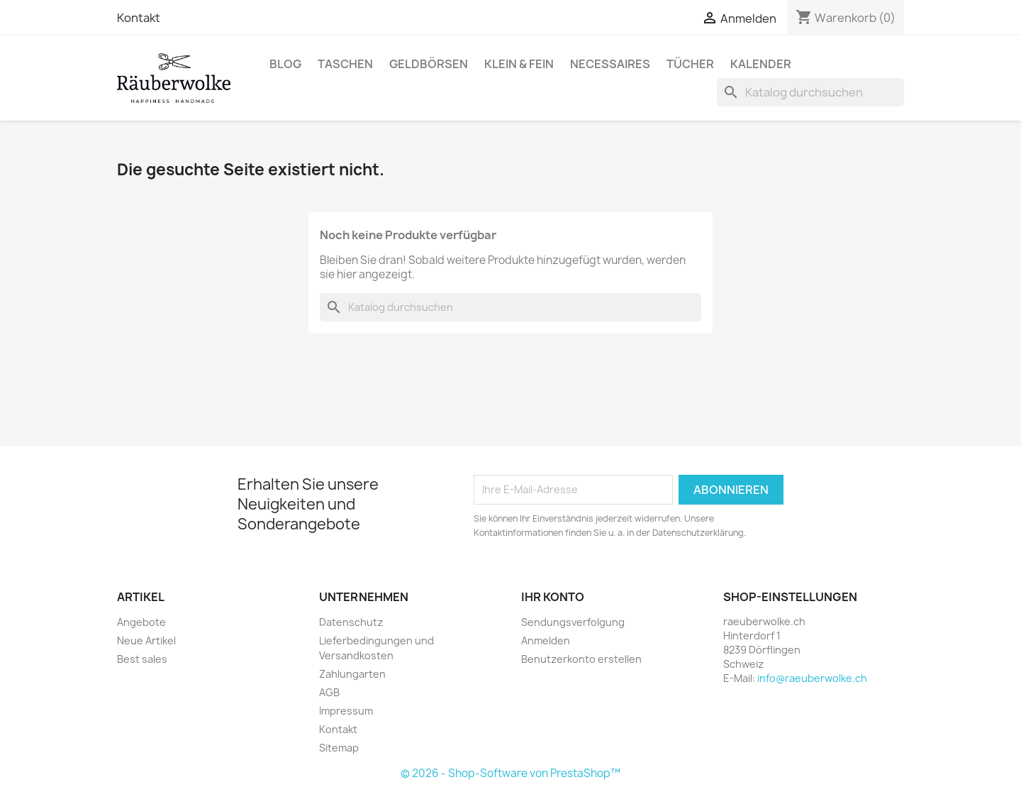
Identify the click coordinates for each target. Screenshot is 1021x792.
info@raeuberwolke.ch (812, 678)
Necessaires (610, 64)
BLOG (285, 64)
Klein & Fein (519, 64)
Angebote (141, 622)
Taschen (345, 64)
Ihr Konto (552, 597)
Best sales (142, 659)
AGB (329, 692)
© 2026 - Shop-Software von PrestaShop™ (510, 773)
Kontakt (138, 18)
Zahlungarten (352, 674)
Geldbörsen (428, 64)
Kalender (760, 64)
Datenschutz (351, 622)
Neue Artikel (146, 640)
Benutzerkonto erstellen (581, 659)
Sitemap (339, 747)
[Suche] (810, 92)
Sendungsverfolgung (573, 622)
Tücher (690, 64)
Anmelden (545, 640)
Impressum (346, 710)
